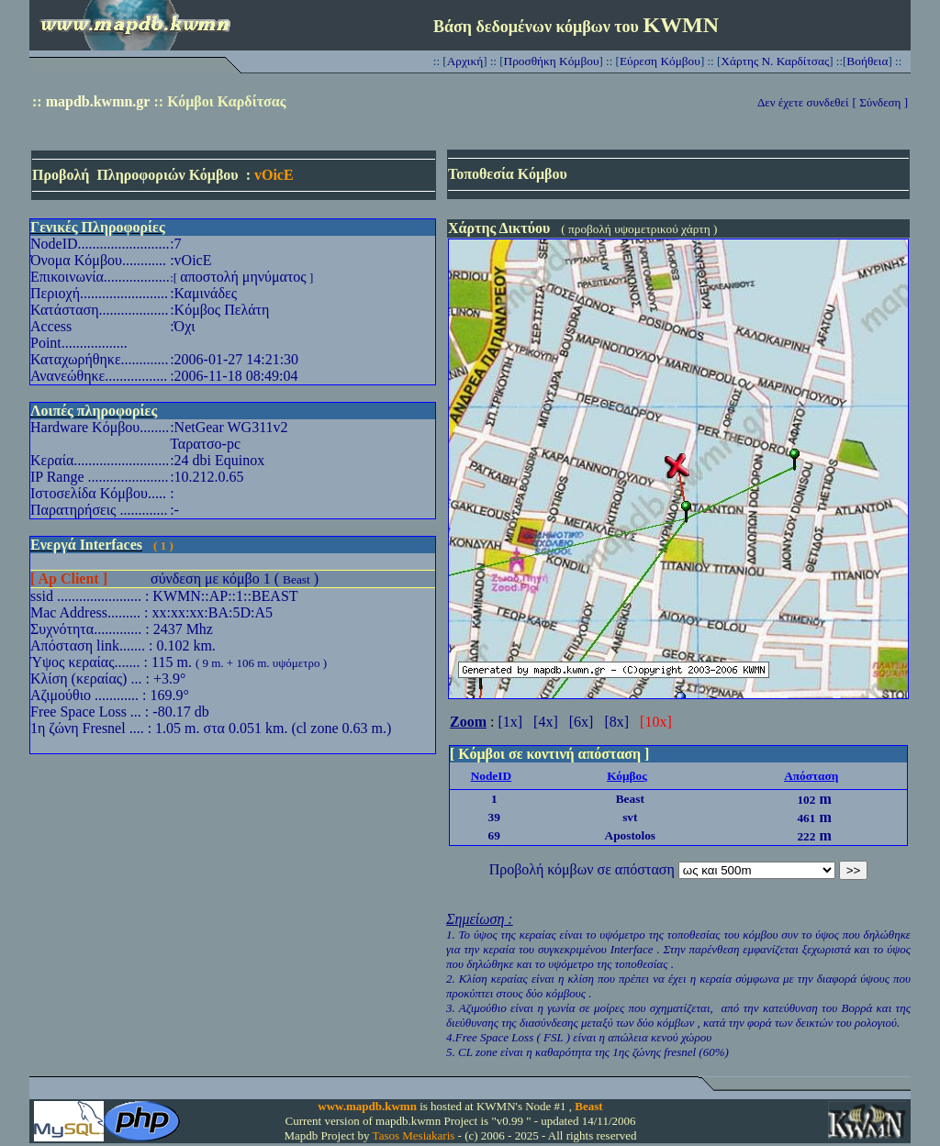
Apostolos (630, 835)
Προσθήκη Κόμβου (551, 61)
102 (806, 800)
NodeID (491, 776)
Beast (296, 579)
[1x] (510, 721)
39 (494, 817)
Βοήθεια (867, 61)
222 (806, 836)
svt (629, 817)
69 (494, 835)
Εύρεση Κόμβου (660, 61)
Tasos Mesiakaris (414, 1135)
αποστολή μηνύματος (243, 276)
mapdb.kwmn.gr (98, 101)
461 (806, 818)
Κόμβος (627, 776)
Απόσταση (811, 776)
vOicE (274, 175)
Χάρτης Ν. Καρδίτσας (775, 61)
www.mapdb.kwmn (367, 1106)
